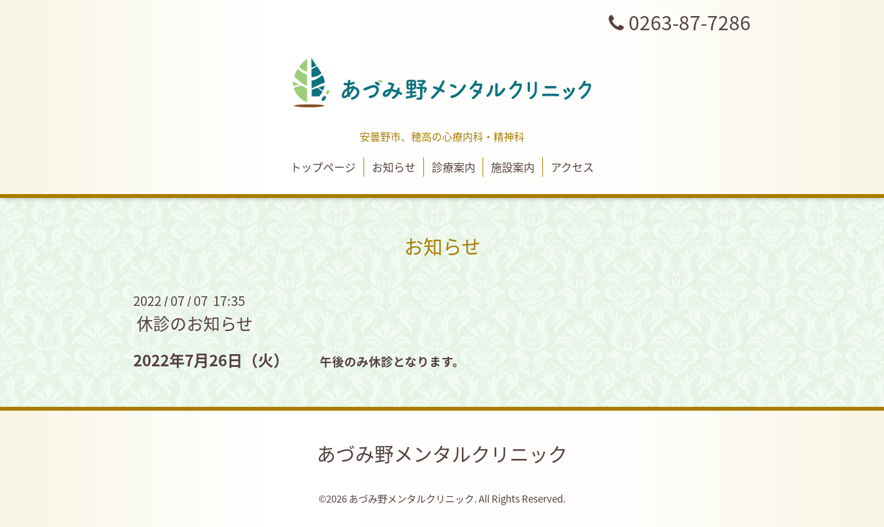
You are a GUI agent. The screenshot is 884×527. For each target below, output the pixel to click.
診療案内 (453, 167)
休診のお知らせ (194, 323)
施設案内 (513, 167)
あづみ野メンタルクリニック (442, 453)
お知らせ (394, 167)
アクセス (572, 167)
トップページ (323, 167)
